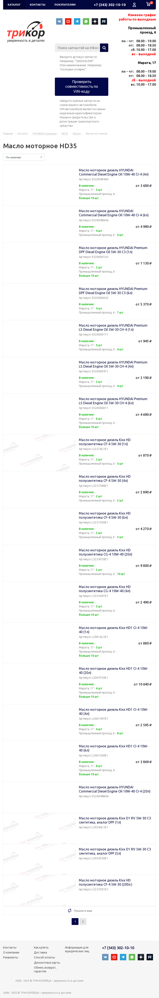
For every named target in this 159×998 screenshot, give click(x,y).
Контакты (9, 947)
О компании (11, 952)
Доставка (40, 952)
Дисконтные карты (47, 962)
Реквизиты (10, 957)
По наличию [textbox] (13, 157)
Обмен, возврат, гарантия (45, 969)
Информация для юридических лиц (77, 949)
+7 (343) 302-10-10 (110, 5)
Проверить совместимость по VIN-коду (81, 86)
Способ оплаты (44, 957)
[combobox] (24, 157)
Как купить (41, 947)
